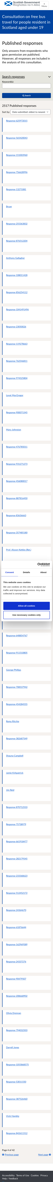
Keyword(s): (8, 81)
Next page (44, 1154)
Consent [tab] (9, 572)
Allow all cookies (26, 606)
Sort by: (6, 112)
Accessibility (8, 1175)
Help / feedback (10, 1178)
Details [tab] (26, 572)
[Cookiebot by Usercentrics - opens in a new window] (38, 564)
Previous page (10, 1154)
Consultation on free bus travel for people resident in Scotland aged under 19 (26, 22)
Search (26, 95)
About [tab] (43, 572)
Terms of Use (22, 1175)
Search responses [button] (13, 76)
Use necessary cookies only (26, 615)
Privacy (44, 1175)
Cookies (35, 1175)
